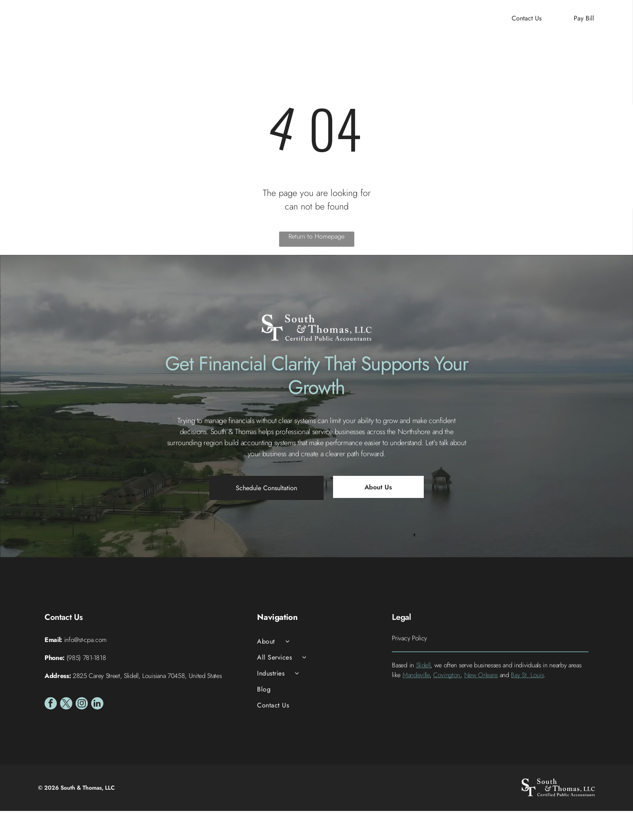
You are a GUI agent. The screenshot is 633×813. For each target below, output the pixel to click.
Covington (446, 677)
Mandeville (416, 677)
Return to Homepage (316, 238)
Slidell (423, 667)
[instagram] (82, 707)
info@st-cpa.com (85, 642)
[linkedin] (97, 707)
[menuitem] (212, 20)
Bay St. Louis (527, 677)
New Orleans (481, 677)
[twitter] (66, 707)
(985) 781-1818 (86, 660)
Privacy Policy (409, 640)
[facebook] (51, 707)
